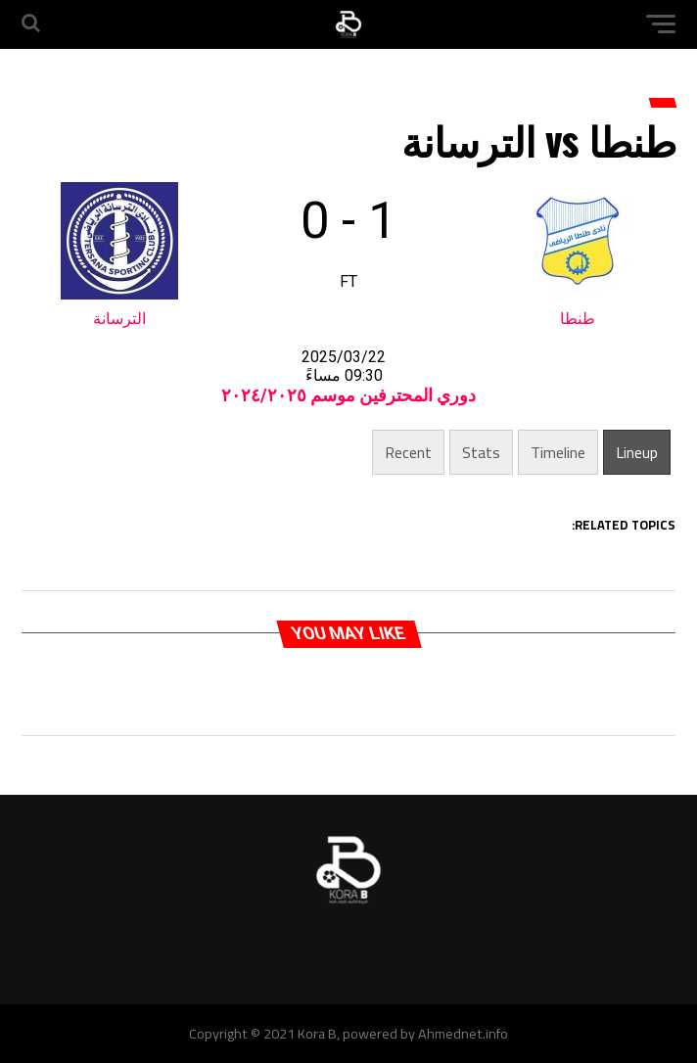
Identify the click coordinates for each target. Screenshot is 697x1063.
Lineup (637, 452)
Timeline (558, 452)
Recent (408, 452)
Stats (481, 452)
